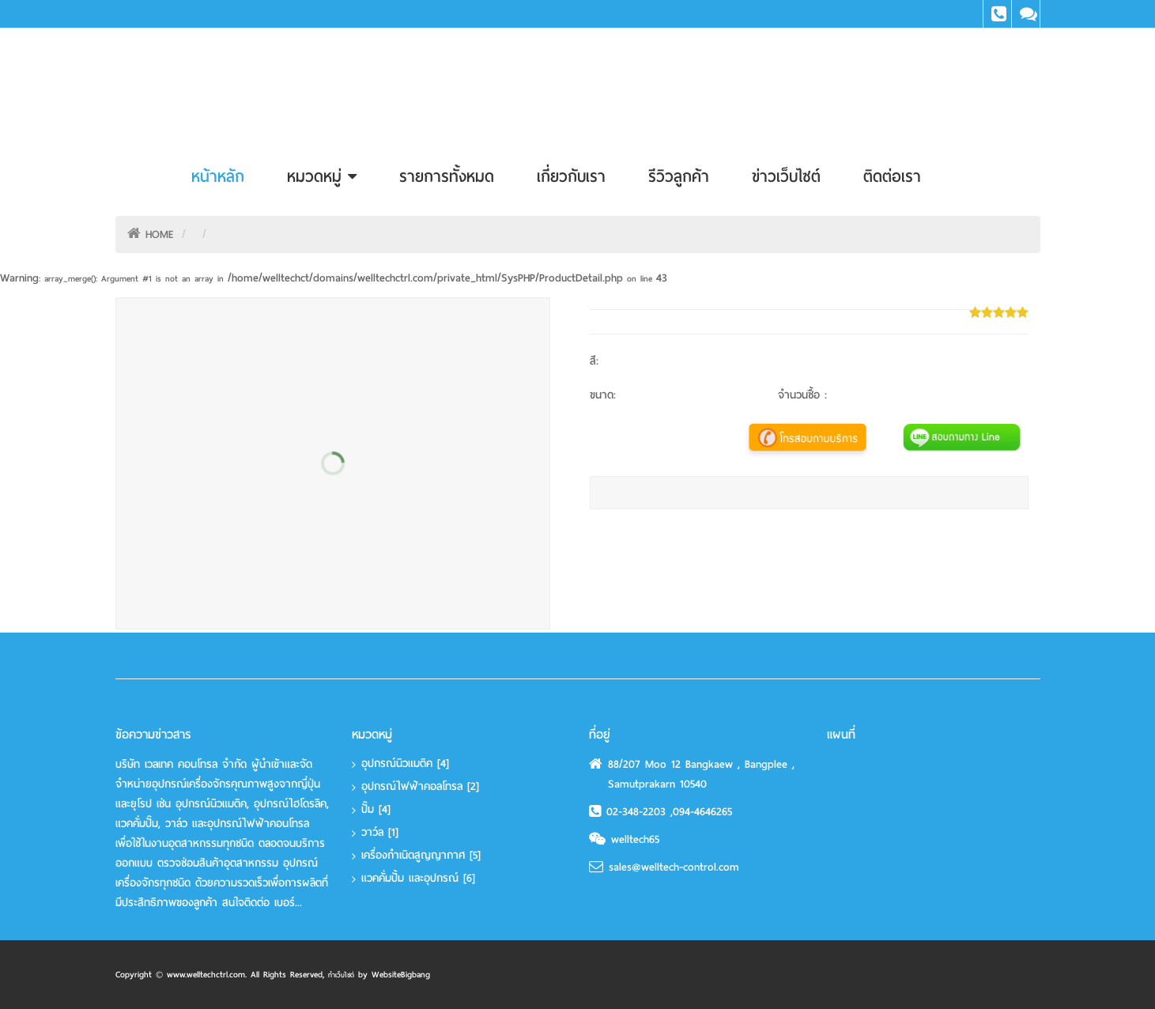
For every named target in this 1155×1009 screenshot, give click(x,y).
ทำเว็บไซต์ (341, 975)
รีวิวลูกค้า (678, 176)
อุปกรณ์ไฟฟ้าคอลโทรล (420, 786)
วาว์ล (379, 832)
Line (1026, 14)
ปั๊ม (376, 809)
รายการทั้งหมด (446, 176)
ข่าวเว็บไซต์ (786, 176)
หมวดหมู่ (322, 176)
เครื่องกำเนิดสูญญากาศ (421, 855)
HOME (159, 234)
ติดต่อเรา (892, 176)
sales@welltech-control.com (674, 867)
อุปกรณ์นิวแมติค (405, 763)
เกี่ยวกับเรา (571, 176)
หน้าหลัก (217, 176)
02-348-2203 (638, 812)
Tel (997, 14)
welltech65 (635, 839)
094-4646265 (702, 812)
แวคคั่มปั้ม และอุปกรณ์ (418, 878)
